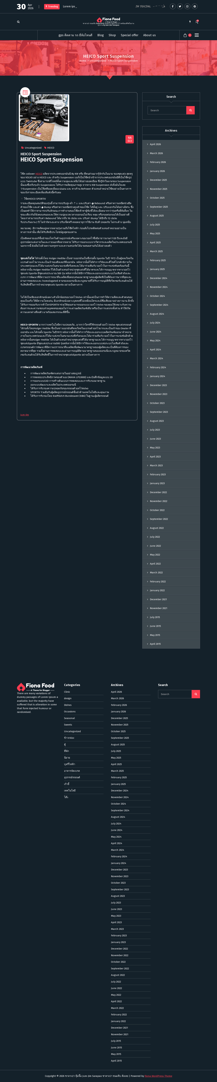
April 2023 (116, 669)
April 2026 (155, 144)
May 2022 (116, 741)
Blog (100, 35)
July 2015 (116, 787)
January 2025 (157, 269)
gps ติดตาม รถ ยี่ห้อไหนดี (75, 35)
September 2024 (159, 304)
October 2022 (118, 708)
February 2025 (158, 260)
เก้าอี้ (66, 530)
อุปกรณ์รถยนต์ (72, 524)
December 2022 (119, 695)
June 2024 (155, 331)
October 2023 (157, 403)
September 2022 (120, 715)
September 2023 (159, 411)
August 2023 (157, 420)
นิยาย (67, 504)
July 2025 (155, 224)
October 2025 (157, 197)
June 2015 (116, 794)
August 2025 (157, 215)
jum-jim (24, 414)
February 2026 (158, 162)
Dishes (68, 451)
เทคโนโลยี (70, 537)
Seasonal (69, 464)
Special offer (129, 35)
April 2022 (116, 748)
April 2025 (155, 242)
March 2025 (156, 251)
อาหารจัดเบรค (72, 517)
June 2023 (116, 655)
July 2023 (116, 649)
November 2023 (158, 394)
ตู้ (65, 491)
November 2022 (119, 701)
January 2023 (118, 688)
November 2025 (158, 188)
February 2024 (158, 367)
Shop (112, 35)
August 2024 (157, 313)
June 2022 (116, 734)
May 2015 (116, 800)
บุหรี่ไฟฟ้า (69, 510)
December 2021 (119, 774)
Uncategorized (98, 60)
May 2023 (116, 662)
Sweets (68, 471)
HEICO (50, 147)
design (68, 445)
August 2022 (118, 721)
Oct (130, 139)
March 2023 (117, 675)
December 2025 (158, 179)
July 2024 (155, 322)
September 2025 (159, 206)
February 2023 (119, 682)
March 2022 (117, 754)
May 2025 (155, 233)
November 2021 (119, 780)
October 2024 (157, 296)
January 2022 (118, 767)
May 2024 (155, 340)
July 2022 (116, 728)
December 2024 (158, 278)
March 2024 (156, 358)
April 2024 (155, 349)
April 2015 (116, 807)
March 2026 (156, 153)
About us (149, 35)
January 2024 (157, 376)
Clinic (67, 438)
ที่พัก (66, 497)
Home (82, 60)
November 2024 (159, 287)
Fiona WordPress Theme (158, 1075)
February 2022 (119, 761)
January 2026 (157, 171)
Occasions (70, 458)
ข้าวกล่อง (69, 484)
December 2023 (158, 385)
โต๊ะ (66, 543)
